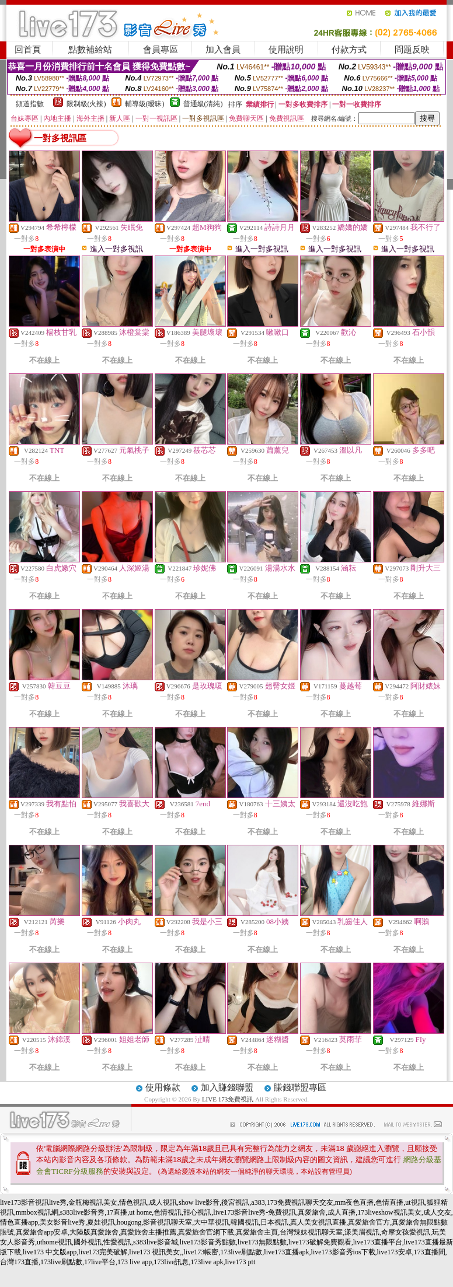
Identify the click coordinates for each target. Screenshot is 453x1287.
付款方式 (349, 49)
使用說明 (286, 49)
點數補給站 (90, 49)
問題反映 (412, 49)
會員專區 (160, 49)
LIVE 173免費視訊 (227, 1099)
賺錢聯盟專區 (300, 1087)
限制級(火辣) (86, 104)
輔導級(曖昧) (145, 104)
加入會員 (223, 49)
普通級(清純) (203, 104)
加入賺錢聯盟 (227, 1087)
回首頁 (28, 49)
